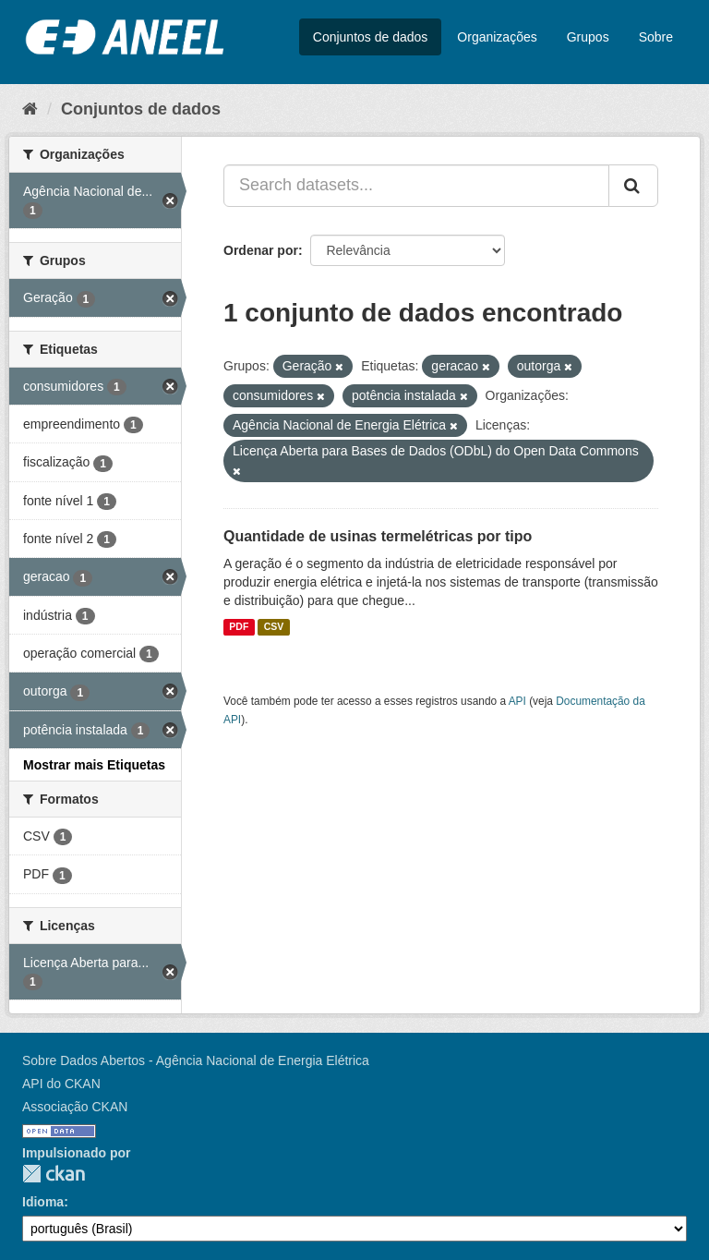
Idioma (43, 1201)
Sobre (656, 37)
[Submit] (633, 185)
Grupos (588, 37)
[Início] (30, 109)
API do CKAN (61, 1083)
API (517, 701)
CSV (274, 627)
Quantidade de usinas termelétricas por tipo (377, 536)
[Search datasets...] (416, 185)
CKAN (53, 1173)
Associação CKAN (74, 1106)
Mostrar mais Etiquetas (94, 764)
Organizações (496, 37)
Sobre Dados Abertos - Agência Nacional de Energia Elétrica (195, 1060)
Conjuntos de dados (370, 37)
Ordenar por (260, 250)
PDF (238, 627)
